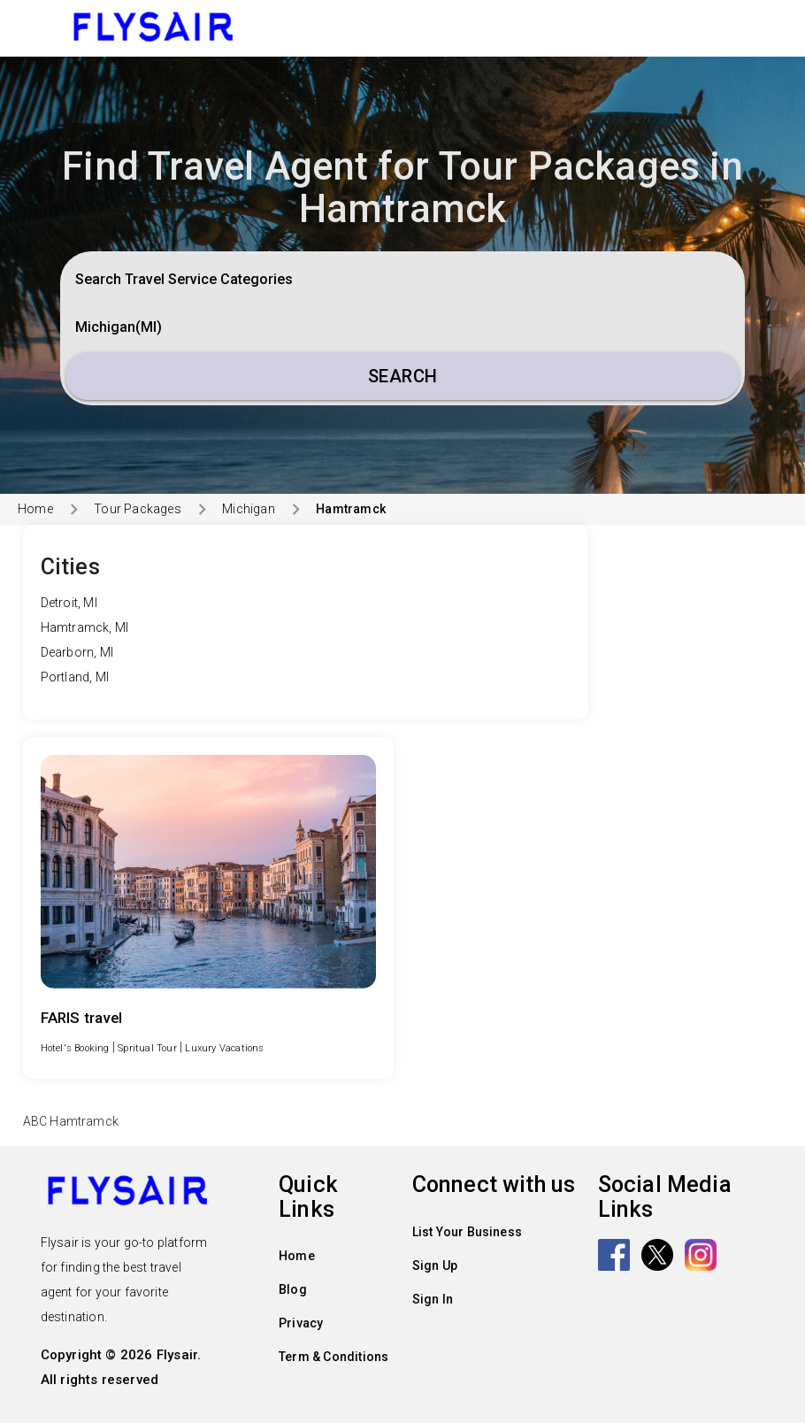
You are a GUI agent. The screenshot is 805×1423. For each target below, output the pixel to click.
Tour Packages (137, 509)
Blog (293, 1289)
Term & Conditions (333, 1357)
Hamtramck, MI (85, 627)
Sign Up (434, 1265)
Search (403, 376)
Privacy (301, 1323)
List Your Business (467, 1232)
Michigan (248, 509)
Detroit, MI (69, 603)
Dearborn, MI (77, 652)
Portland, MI (75, 677)
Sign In (432, 1299)
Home (35, 509)
